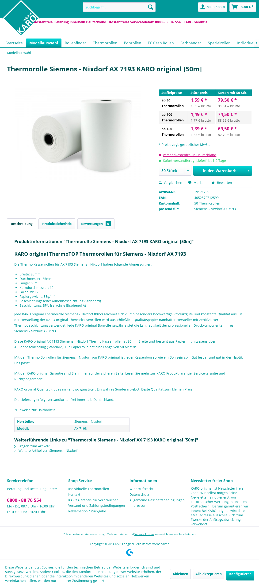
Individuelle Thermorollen (88, 489)
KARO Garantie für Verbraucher (93, 500)
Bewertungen (96, 223)
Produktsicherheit (57, 223)
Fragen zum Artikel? (32, 446)
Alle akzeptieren (208, 574)
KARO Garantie (195, 22)
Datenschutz (139, 494)
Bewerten (221, 182)
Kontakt (74, 494)
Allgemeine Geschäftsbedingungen (157, 500)
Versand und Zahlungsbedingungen (96, 505)
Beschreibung (22, 223)
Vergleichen (170, 182)
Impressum (138, 505)
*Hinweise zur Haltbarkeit (34, 410)
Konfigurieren (240, 574)
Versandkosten (144, 534)
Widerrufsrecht (141, 489)
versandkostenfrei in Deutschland (189, 155)
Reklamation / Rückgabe (87, 511)
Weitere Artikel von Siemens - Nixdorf (45, 450)
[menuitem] (119, 7)
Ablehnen (180, 574)
